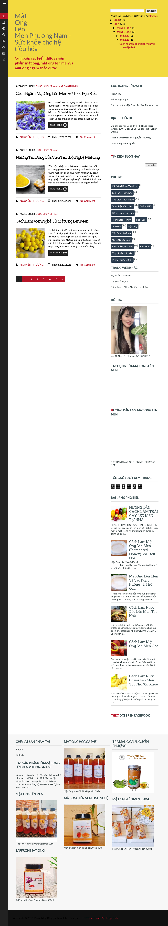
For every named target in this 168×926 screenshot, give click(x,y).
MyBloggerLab (109, 917)
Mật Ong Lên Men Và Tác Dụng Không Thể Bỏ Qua (143, 582)
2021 (117, 23)
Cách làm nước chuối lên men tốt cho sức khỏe (143, 680)
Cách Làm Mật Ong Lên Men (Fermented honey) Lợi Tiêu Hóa (142, 550)
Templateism (91, 917)
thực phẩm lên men (122, 253)
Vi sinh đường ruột (122, 260)
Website (20, 755)
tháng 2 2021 (124, 31)
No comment (87, 136)
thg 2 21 (125, 39)
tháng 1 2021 (124, 27)
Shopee (19, 749)
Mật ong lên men (68, 86)
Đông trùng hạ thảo (123, 213)
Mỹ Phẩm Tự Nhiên (121, 275)
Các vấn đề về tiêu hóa (124, 186)
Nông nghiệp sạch (121, 239)
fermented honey (121, 219)
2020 (117, 19)
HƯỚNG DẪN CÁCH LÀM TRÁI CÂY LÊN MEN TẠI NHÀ (143, 514)
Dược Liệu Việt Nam (47, 86)
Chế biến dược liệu (122, 192)
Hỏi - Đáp (141, 219)
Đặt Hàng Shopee (120, 99)
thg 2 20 (125, 35)
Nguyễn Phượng (31, 136)
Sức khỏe (145, 246)
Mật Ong (132, 226)
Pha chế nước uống (122, 246)
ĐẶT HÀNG (146, 206)
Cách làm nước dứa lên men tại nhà (143, 612)
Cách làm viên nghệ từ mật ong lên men (52, 221)
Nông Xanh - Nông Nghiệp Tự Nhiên (129, 287)
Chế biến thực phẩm (123, 199)
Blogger (152, 15)
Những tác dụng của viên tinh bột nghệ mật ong (58, 157)
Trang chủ (116, 93)
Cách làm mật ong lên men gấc (143, 644)
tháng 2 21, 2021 (61, 136)
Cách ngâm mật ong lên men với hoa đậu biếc (56, 93)
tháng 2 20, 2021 (61, 200)
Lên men (116, 226)
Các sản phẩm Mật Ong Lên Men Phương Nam (134, 105)
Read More (58, 125)
